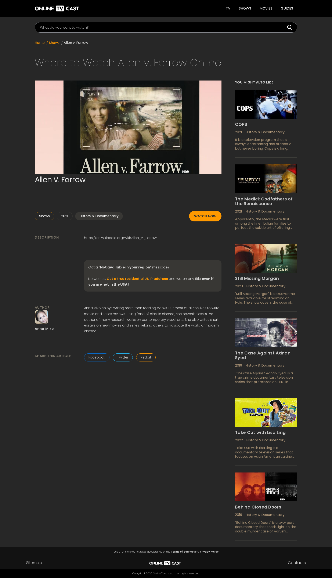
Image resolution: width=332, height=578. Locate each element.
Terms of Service (182, 551)
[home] (93, 8)
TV (228, 8)
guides (287, 8)
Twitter (122, 357)
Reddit (146, 357)
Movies (266, 8)
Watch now (205, 216)
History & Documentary (99, 216)
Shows (245, 8)
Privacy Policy (209, 551)
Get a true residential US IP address (137, 279)
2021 (64, 216)
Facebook (97, 357)
